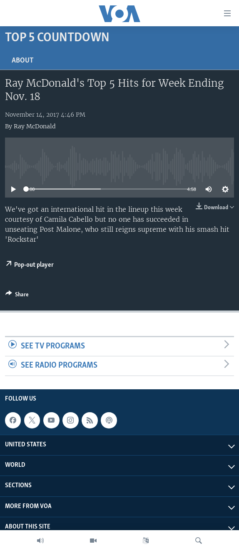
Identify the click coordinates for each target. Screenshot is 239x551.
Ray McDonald (35, 126)
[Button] (17, 296)
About (23, 61)
